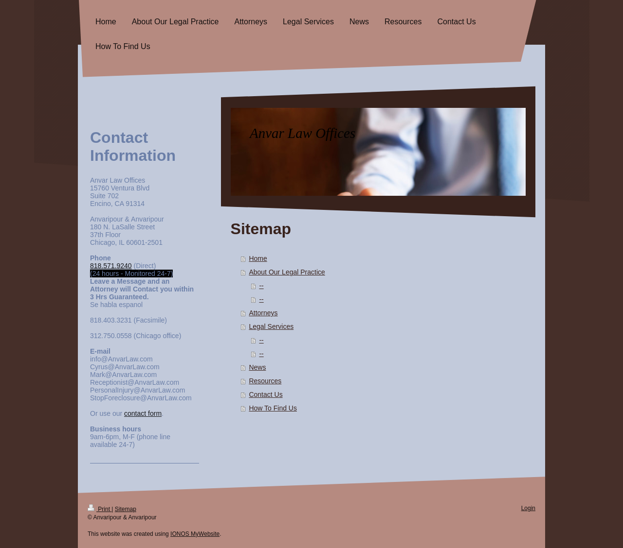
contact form (143, 413)
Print (99, 509)
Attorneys (263, 313)
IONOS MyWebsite (195, 534)
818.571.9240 (111, 266)
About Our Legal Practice (287, 272)
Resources (265, 381)
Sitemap (125, 509)
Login (528, 508)
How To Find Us (273, 408)
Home (258, 258)
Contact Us (265, 394)
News (257, 367)
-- (261, 286)
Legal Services (271, 326)
